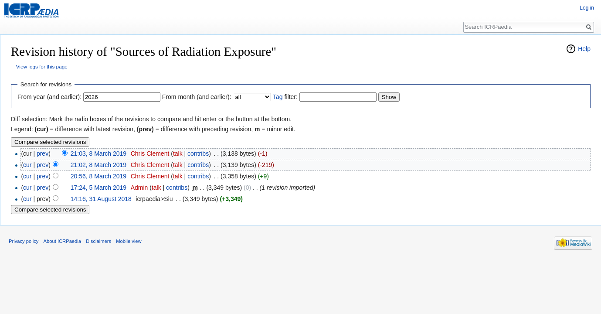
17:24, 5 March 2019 (98, 187)
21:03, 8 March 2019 (98, 153)
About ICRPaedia (62, 241)
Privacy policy (23, 241)
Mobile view (128, 241)
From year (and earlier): (49, 96)
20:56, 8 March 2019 (98, 176)
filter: (285, 96)
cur (27, 164)
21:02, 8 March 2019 (98, 164)
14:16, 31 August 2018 (101, 198)
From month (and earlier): (196, 96)
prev (42, 153)
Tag (278, 96)
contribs (198, 153)
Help (584, 48)
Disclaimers (98, 241)
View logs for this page (42, 66)
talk (178, 153)
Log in (587, 8)
